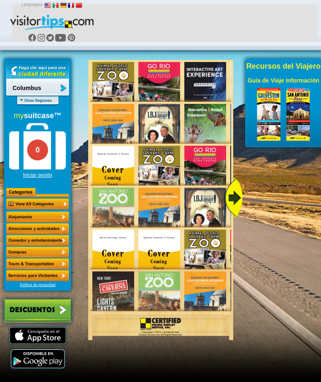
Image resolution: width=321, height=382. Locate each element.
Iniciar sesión (37, 175)
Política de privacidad (38, 285)
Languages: (32, 4)
